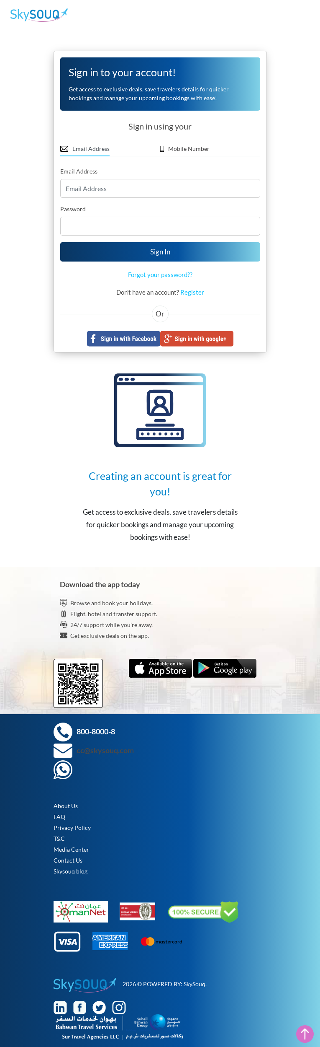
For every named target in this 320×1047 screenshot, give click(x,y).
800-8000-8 (96, 731)
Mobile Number (185, 148)
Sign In (160, 251)
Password (73, 209)
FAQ (59, 816)
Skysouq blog (70, 871)
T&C (59, 838)
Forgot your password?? (160, 274)
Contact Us (68, 860)
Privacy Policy (72, 827)
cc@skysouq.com (105, 750)
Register (192, 292)
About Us (66, 805)
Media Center (71, 849)
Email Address (85, 148)
